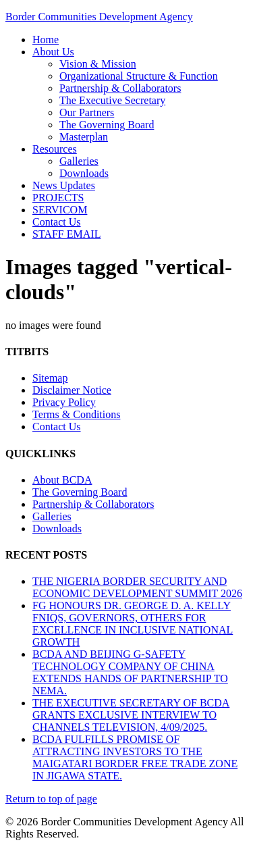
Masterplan (83, 137)
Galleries (79, 161)
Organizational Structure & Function (138, 76)
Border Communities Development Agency (99, 16)
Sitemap (49, 378)
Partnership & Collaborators (120, 88)
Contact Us (56, 222)
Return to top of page (51, 798)
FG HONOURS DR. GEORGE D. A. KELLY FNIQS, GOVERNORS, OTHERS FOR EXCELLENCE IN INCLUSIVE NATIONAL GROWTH (132, 624)
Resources (54, 149)
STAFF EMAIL (66, 234)
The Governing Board (106, 124)
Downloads (84, 173)
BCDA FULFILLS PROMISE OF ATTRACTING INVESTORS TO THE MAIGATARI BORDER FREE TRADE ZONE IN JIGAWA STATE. (134, 757)
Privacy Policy (64, 402)
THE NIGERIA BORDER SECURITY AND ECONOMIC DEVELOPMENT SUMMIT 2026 (137, 587)
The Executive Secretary (112, 100)
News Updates (63, 185)
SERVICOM (59, 209)
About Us (53, 51)
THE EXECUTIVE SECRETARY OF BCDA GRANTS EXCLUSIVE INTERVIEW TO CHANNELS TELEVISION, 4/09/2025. (130, 715)
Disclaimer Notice (71, 390)
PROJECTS (58, 197)
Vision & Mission (97, 64)
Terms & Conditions (76, 414)
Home (45, 39)
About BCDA (62, 480)
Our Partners (86, 112)
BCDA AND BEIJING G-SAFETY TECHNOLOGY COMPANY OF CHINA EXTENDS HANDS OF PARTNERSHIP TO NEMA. (130, 672)
